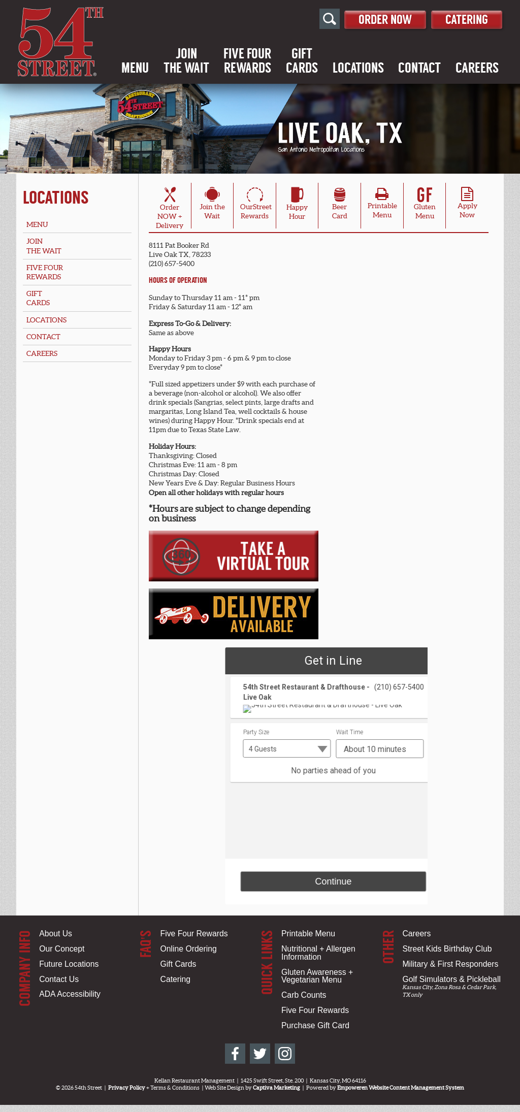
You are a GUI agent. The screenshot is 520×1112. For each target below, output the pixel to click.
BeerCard (339, 204)
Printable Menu (308, 933)
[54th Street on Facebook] (235, 1053)
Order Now (369, 18)
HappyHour (297, 205)
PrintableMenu (382, 205)
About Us (55, 933)
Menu (135, 68)
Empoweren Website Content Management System (400, 1088)
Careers (477, 68)
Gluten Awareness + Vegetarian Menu (317, 976)
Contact (419, 68)
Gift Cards (178, 964)
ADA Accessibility (70, 994)
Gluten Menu (425, 204)
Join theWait (212, 204)
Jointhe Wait (186, 61)
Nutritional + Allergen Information (318, 952)
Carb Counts (303, 995)
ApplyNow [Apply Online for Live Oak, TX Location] (467, 205)
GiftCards (302, 61)
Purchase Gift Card (315, 1025)
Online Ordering (188, 948)
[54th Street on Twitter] (260, 1053)
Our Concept (61, 948)
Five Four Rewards (194, 933)
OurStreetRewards (256, 204)
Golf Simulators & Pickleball (451, 979)
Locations (358, 68)
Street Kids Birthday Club (447, 948)
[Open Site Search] (307, 19)
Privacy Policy (126, 1088)
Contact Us (59, 979)
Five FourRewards (247, 61)
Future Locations (69, 964)
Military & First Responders (450, 964)
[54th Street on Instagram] (285, 1053)
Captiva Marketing (276, 1088)
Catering (462, 18)
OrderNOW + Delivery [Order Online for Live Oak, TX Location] (169, 210)
